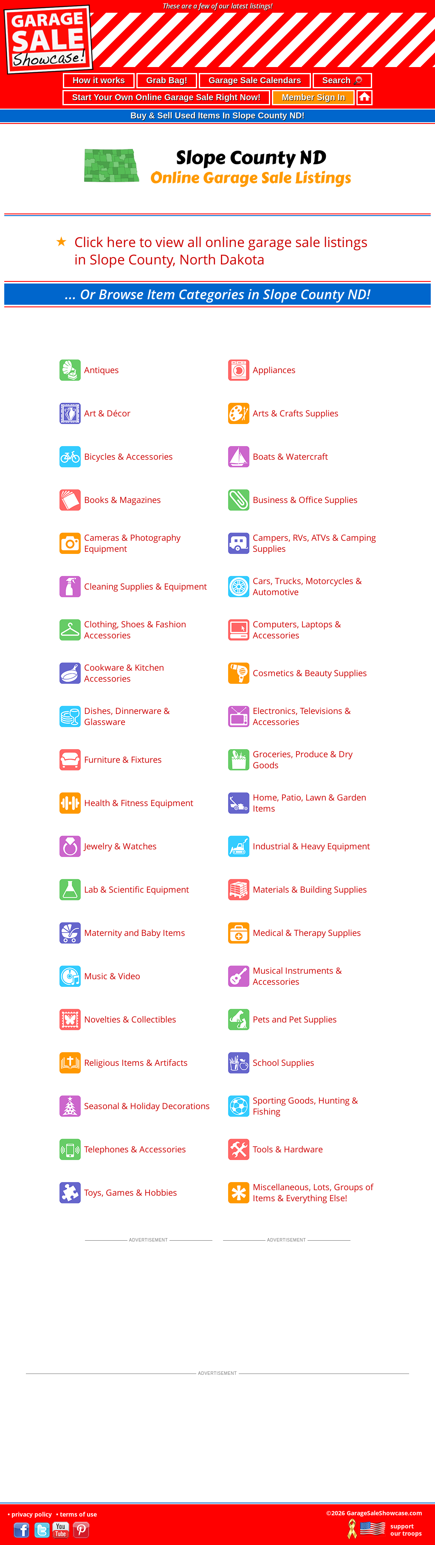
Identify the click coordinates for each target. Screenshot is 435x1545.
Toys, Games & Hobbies (130, 1192)
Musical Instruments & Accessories (297, 976)
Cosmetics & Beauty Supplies (310, 673)
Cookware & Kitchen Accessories (124, 673)
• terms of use (76, 1514)
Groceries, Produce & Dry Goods (303, 759)
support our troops (406, 1529)
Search (342, 81)
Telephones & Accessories (135, 1149)
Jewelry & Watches (120, 846)
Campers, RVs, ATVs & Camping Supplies (314, 543)
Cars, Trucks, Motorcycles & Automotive (307, 586)
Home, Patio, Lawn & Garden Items (309, 803)
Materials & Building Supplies (310, 889)
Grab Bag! (166, 80)
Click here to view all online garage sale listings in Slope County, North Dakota (220, 251)
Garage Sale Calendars (255, 80)
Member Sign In (313, 97)
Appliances (274, 370)
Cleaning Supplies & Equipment (145, 586)
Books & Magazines (122, 500)
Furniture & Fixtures (123, 759)
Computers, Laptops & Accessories (297, 629)
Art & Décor (107, 413)
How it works (99, 80)
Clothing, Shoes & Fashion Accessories (135, 629)
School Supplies (283, 1062)
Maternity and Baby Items (134, 932)
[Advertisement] (217, 331)
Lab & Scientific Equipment (136, 889)
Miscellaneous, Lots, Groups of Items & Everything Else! (313, 1192)
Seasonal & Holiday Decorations (147, 1106)
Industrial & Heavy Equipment (311, 846)
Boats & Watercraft (290, 456)
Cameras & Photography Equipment (132, 543)
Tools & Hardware (288, 1149)
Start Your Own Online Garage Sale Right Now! (166, 97)
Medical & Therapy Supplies (307, 932)
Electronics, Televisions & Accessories (302, 716)
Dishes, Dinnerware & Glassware (127, 716)
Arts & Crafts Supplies (296, 413)
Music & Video (112, 976)
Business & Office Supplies (305, 500)
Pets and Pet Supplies (295, 1019)
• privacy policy (30, 1514)
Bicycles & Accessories (128, 456)
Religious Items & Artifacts (136, 1062)
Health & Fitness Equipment (138, 803)
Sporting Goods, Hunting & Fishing (305, 1106)
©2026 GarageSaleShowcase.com (374, 1513)
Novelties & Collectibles (130, 1019)
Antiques (101, 370)
